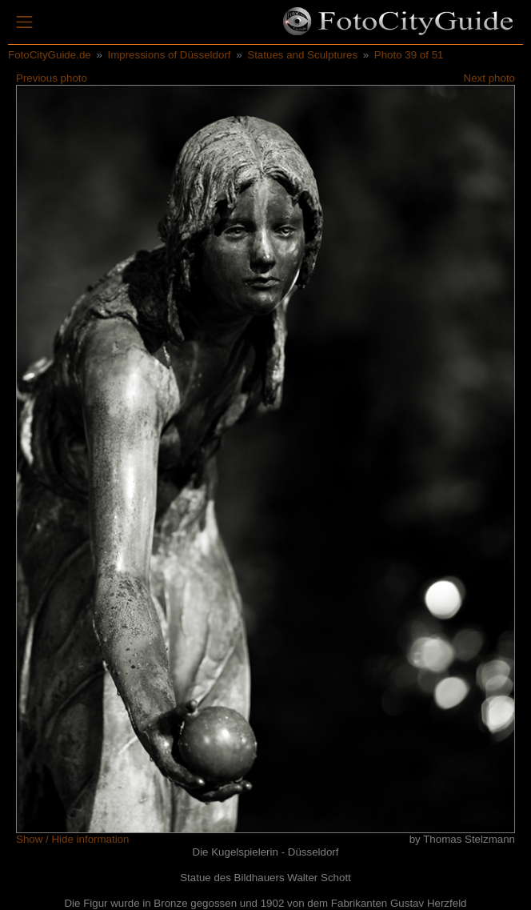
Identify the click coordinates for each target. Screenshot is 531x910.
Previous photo (51, 78)
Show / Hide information (73, 839)
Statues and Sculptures (302, 55)
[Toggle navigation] (24, 22)
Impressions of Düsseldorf (168, 55)
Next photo (489, 78)
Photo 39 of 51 (409, 55)
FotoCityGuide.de (49, 55)
